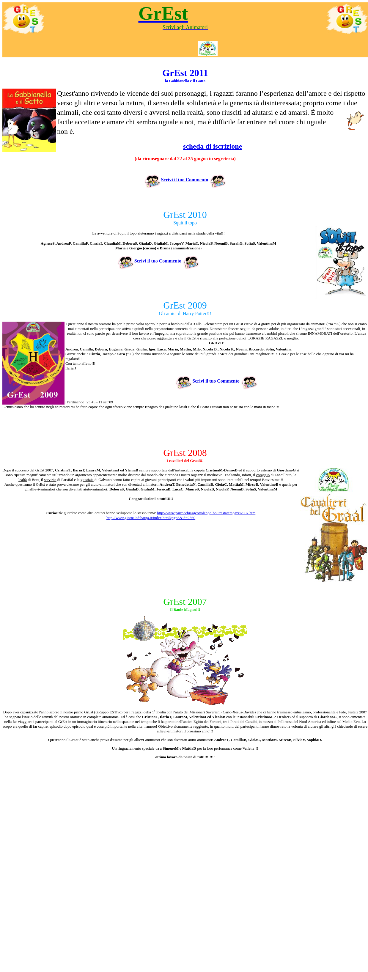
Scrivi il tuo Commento (176, 179)
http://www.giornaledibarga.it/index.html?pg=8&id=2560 (150, 517)
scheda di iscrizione (212, 146)
